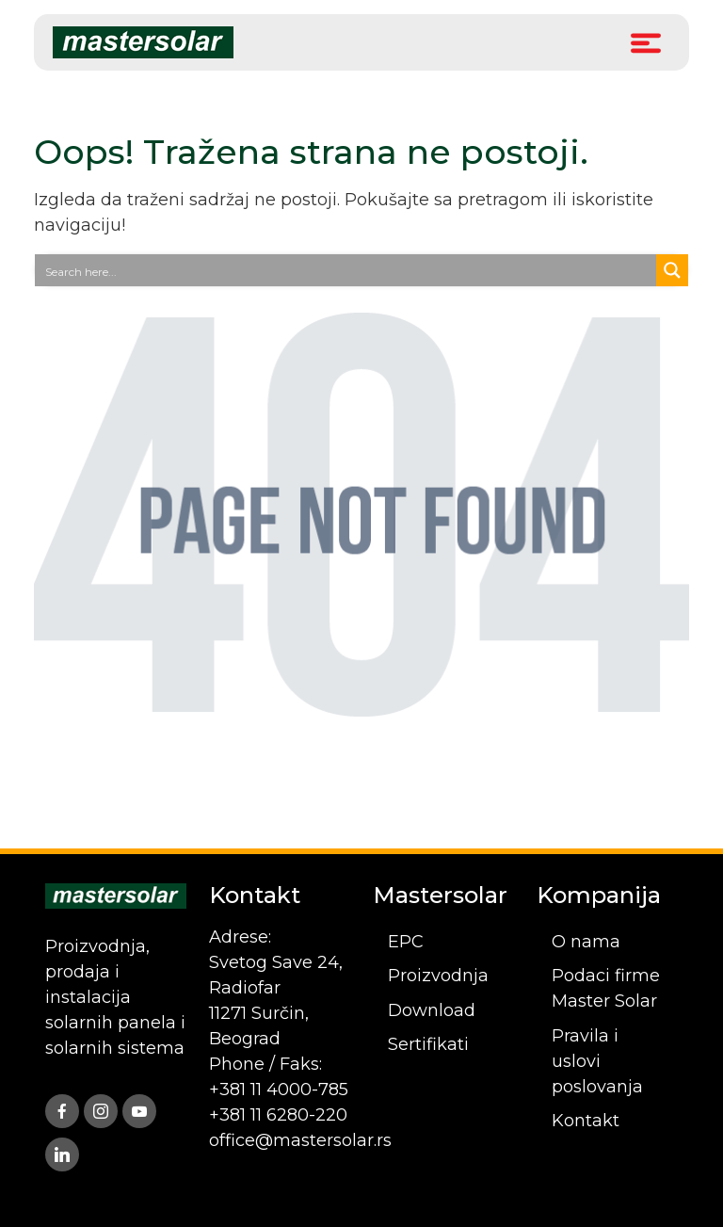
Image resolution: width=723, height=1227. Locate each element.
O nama (586, 941)
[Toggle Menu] (646, 42)
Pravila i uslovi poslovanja (597, 1061)
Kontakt (585, 1120)
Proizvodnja (438, 975)
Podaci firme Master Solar (606, 988)
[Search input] (346, 270)
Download (431, 1010)
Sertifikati (428, 1044)
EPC (406, 941)
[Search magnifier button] (672, 270)
